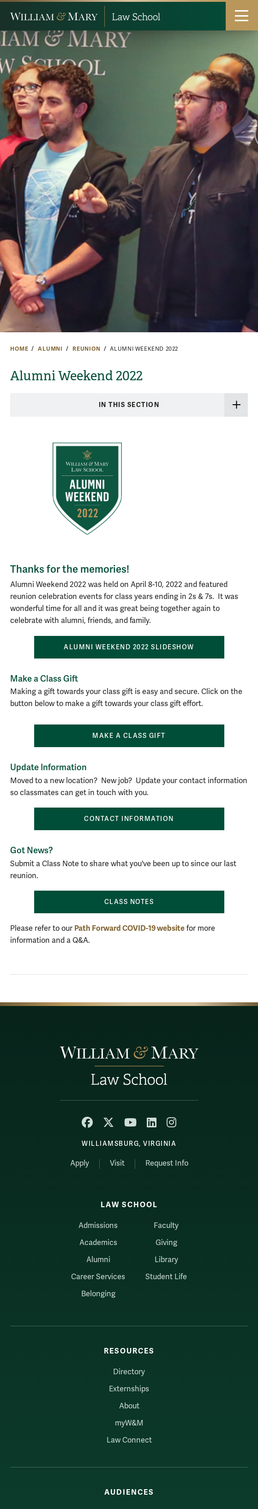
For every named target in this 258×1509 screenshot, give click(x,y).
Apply (79, 1163)
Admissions (98, 1225)
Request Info (166, 1163)
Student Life (166, 1276)
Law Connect (129, 1440)
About (129, 1406)
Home (19, 349)
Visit (117, 1163)
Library (166, 1259)
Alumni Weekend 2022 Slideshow (129, 647)
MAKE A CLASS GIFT (129, 736)
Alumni (50, 349)
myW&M (129, 1423)
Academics (98, 1242)
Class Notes (129, 902)
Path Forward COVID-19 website (129, 928)
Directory (129, 1372)
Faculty (166, 1225)
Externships (129, 1389)
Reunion (86, 349)
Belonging (98, 1294)
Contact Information (129, 819)
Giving (166, 1242)
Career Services (98, 1276)
